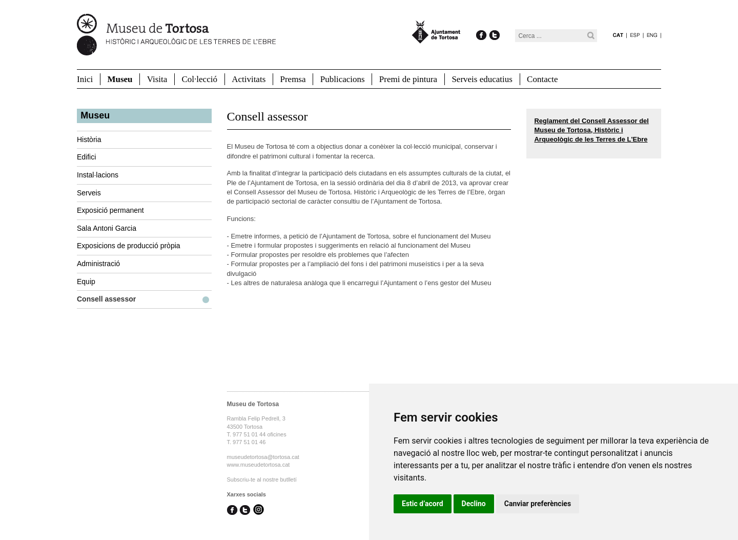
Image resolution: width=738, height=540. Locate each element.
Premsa (292, 79)
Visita (157, 79)
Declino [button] (474, 503)
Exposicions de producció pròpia (128, 246)
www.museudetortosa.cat (258, 465)
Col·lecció (199, 79)
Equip (86, 281)
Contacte (542, 79)
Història (89, 139)
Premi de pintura (408, 79)
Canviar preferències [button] (537, 503)
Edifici (86, 157)
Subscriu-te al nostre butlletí (262, 479)
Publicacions (342, 79)
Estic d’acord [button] (422, 503)
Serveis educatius (482, 79)
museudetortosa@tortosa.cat (263, 457)
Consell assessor (106, 299)
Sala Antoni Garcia (106, 228)
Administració (98, 263)
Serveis (89, 193)
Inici (85, 79)
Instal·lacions (97, 175)
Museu (119, 79)
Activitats (248, 79)
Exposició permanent (110, 210)
